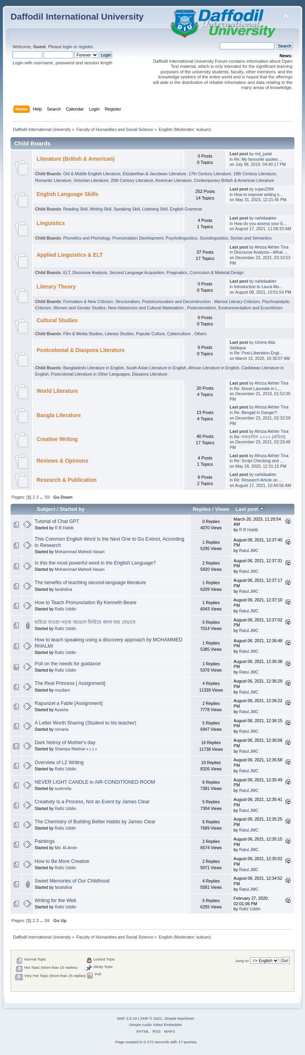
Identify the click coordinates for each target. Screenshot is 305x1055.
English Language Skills (67, 194)
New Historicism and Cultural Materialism (146, 307)
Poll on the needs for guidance (67, 663)
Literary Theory (56, 287)
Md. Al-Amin (66, 847)
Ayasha (61, 709)
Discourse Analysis (90, 272)
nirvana (62, 729)
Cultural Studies (57, 320)
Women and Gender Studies (79, 307)
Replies (201, 509)
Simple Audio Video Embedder (155, 1024)
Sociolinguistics (214, 238)
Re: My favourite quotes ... (258, 159)
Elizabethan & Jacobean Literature (154, 173)
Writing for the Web (55, 900)
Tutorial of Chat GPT (56, 521)
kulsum (203, 129)
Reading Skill (75, 209)
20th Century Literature (132, 180)
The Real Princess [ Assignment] (69, 683)
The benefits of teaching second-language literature (90, 582)
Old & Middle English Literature (91, 173)
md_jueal (263, 153)
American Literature (173, 180)
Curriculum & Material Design (217, 272)
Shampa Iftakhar (70, 748)
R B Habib (64, 527)
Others (200, 333)
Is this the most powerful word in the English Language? (95, 563)
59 (47, 497)
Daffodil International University (77, 17)
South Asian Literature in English (156, 367)
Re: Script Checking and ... (258, 460)
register (85, 46)
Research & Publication (66, 480)
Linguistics (50, 223)
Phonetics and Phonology (86, 238)
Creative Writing (57, 439)
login (67, 46)
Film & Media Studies (82, 333)
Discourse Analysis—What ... (260, 252)
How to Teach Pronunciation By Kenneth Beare (85, 602)
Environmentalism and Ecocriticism (250, 307)
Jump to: (242, 961)
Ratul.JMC (248, 550)
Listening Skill (154, 209)
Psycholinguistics (182, 238)
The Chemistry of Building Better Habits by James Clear (94, 821)
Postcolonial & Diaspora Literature (80, 350)
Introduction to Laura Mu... (258, 286)
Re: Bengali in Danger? (255, 412)
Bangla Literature (58, 415)
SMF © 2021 (151, 1018)
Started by (72, 509)
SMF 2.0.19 (127, 1018)
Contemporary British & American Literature (234, 180)
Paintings (44, 841)
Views (222, 509)
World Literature (57, 391)
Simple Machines (179, 1018)
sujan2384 (264, 189)
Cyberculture (179, 333)
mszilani (62, 690)
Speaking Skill (127, 209)
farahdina (63, 589)
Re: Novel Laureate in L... (257, 388)
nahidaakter (265, 218)
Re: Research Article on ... (258, 480)
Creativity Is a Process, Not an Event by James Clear (91, 801)
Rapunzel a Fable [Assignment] (68, 703)
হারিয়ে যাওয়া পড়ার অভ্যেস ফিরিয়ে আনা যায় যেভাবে (84, 622)
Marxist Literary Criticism (237, 301)
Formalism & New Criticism (88, 301)
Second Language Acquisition (136, 272)
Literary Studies (119, 333)
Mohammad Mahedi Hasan (80, 551)
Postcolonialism (201, 307)
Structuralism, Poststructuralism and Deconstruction (163, 301)
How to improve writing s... (258, 194)
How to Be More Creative (61, 861)
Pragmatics (177, 272)
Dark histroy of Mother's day (64, 742)
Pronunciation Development (138, 238)
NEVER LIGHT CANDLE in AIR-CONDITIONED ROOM (94, 782)
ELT (66, 272)
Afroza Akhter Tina (271, 247)
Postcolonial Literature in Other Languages (90, 374)
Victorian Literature (91, 180)
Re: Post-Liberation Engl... (258, 352)
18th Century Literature (254, 173)
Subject (46, 509)
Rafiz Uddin (65, 608)
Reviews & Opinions (62, 461)
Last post (249, 509)
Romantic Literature (53, 180)
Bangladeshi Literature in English (93, 367)
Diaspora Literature (149, 374)
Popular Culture (150, 333)
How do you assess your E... (260, 223)
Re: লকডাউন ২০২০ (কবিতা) (259, 436)
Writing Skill (100, 209)
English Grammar (186, 209)
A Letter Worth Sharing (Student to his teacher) (85, 723)
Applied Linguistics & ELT (69, 255)
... (42, 497)
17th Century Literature (210, 173)
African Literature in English (214, 367)
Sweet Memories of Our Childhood (71, 881)
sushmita (63, 788)
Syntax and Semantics (250, 238)
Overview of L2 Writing (59, 762)
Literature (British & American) (75, 159)
